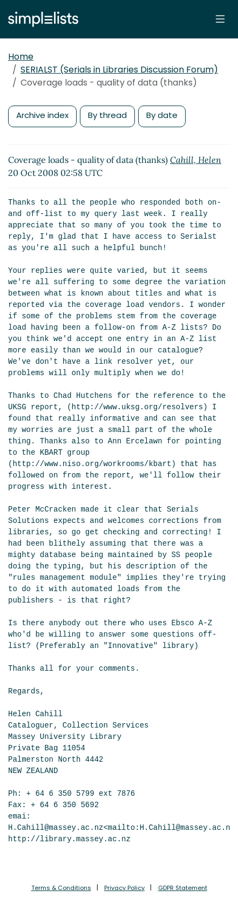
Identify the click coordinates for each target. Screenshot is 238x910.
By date (162, 115)
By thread (107, 115)
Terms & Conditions (61, 887)
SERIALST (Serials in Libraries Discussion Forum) (119, 69)
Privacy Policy (124, 887)
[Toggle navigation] (220, 19)
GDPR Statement (182, 887)
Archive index (42, 115)
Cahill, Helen (195, 159)
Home (20, 56)
